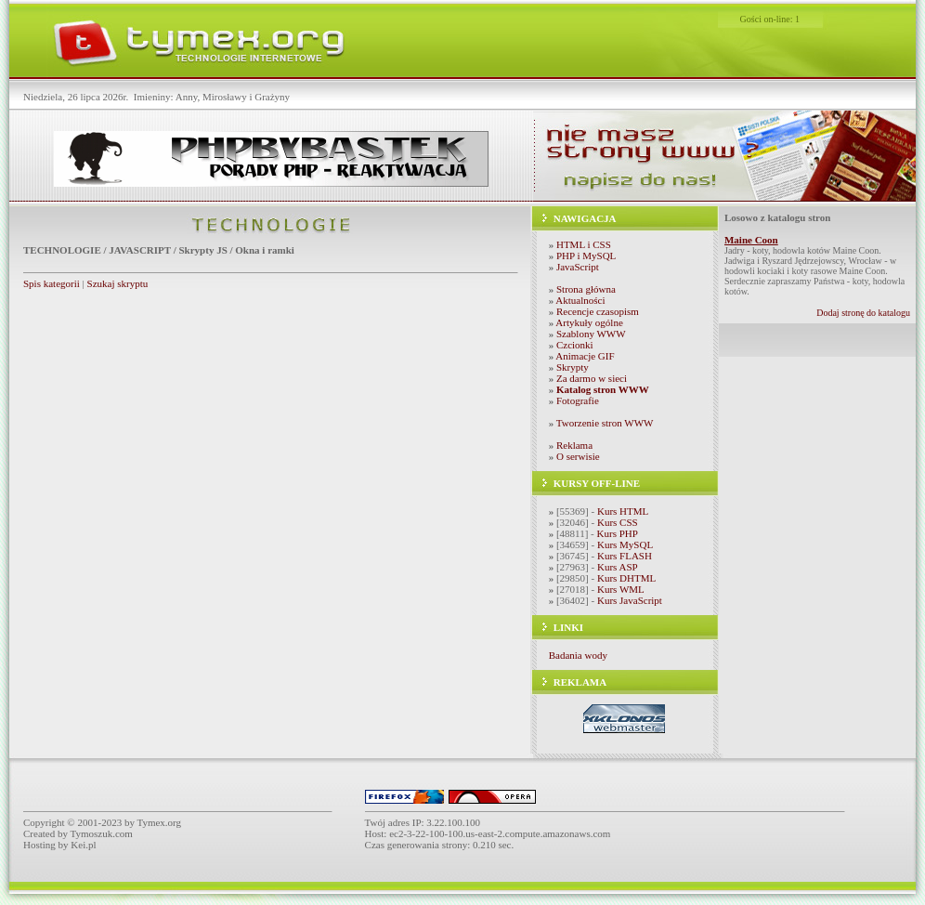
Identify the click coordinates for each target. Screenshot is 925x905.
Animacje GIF (584, 355)
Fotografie (577, 400)
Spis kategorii (51, 283)
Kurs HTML (622, 511)
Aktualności (580, 300)
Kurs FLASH (624, 555)
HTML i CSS (583, 244)
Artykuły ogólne (588, 322)
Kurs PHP (617, 533)
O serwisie (578, 456)
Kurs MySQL (625, 544)
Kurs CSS (617, 522)
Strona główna (586, 289)
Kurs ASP (617, 566)
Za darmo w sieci (591, 378)
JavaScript (577, 266)
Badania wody (578, 655)
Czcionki (574, 344)
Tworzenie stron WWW (605, 422)
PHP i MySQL (586, 255)
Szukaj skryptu (118, 283)
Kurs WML (621, 589)
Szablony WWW (591, 333)
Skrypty (572, 367)
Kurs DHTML (626, 578)
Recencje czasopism (597, 311)
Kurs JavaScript (629, 600)
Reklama (574, 445)
